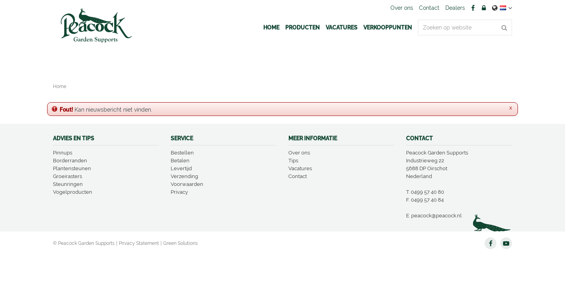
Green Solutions (180, 243)
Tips (293, 161)
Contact (297, 176)
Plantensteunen (72, 168)
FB (473, 8)
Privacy (179, 192)
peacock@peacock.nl (436, 216)
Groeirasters (67, 176)
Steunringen (68, 184)
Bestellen (182, 153)
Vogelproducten (72, 192)
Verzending (184, 176)
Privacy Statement (139, 243)
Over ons (299, 153)
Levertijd (181, 168)
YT (506, 243)
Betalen (180, 161)
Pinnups (62, 153)
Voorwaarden (187, 184)
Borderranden (70, 161)
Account (484, 8)
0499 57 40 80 (427, 192)
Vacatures (300, 168)
